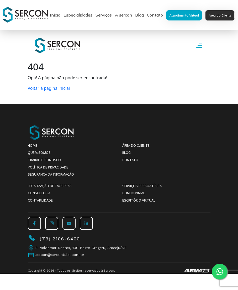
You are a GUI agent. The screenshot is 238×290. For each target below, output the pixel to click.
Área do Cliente (220, 15)
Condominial (133, 193)
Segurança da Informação (51, 174)
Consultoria (39, 193)
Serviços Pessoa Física (142, 186)
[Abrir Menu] (199, 45)
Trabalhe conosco (44, 160)
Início (55, 15)
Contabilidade (40, 200)
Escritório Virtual (138, 200)
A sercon (123, 15)
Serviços (104, 15)
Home (32, 146)
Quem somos (39, 153)
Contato (155, 15)
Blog (139, 15)
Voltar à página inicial (49, 88)
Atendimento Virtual (184, 15)
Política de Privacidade (48, 167)
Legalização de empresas (50, 186)
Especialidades (78, 15)
